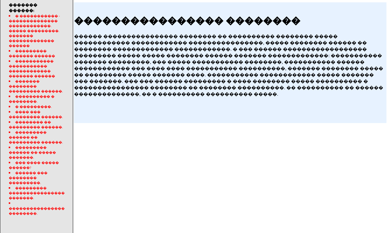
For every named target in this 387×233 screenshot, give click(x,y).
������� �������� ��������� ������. (36, 86)
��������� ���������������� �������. (37, 193)
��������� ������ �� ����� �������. (32, 153)
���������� (263, 226)
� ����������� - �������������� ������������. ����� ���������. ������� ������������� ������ (34, 31)
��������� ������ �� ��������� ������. (36, 137)
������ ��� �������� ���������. (28, 178)
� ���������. (33, 107)
